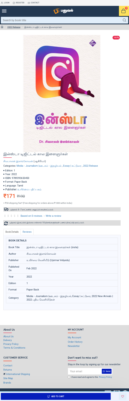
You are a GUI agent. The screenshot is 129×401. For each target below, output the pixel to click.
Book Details (12, 231)
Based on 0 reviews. (32, 215)
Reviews (27, 231)
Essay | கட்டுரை (72, 165)
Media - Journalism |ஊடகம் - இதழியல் (39, 165)
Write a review (53, 215)
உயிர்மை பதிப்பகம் (29, 189)
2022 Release (13, 27)
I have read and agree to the (90, 377)
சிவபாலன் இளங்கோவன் (18, 161)
